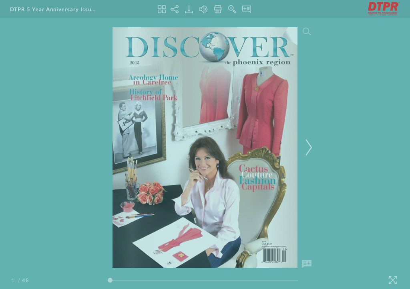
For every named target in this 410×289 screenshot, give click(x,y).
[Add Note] (307, 264)
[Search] (307, 31)
